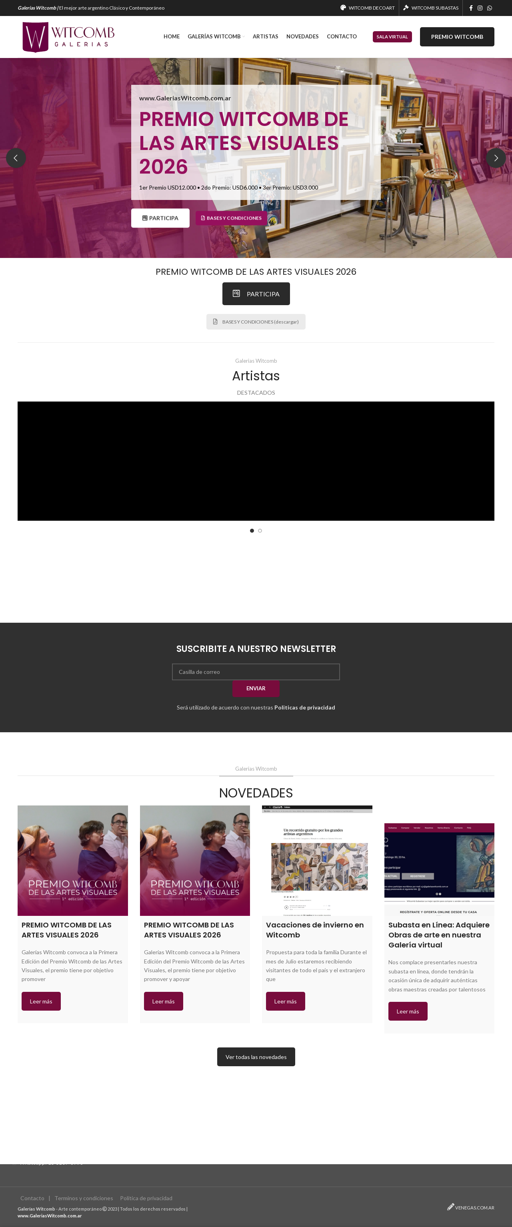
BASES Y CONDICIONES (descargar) (256, 322)
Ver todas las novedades (256, 1056)
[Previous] (16, 158)
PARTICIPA (161, 225)
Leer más (41, 1001)
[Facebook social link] (471, 8)
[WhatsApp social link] (489, 8)
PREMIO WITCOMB (457, 36)
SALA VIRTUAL (392, 36)
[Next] (496, 158)
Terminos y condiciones (83, 1198)
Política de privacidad (146, 1198)
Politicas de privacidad (304, 707)
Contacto (32, 1198)
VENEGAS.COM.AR (474, 1207)
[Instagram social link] (480, 8)
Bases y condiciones (231, 226)
